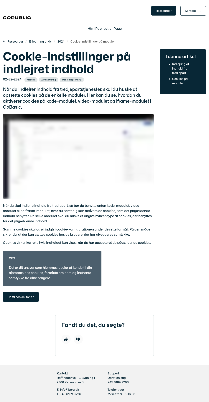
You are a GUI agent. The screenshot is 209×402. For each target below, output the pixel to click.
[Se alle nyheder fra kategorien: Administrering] (48, 80)
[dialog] (78, 156)
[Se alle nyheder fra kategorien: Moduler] (30, 80)
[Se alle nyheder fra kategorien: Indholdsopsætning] (72, 80)
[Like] (66, 339)
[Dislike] (78, 339)
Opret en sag (117, 377)
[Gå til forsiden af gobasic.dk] (15, 18)
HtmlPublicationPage (105, 28)
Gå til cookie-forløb (20, 297)
